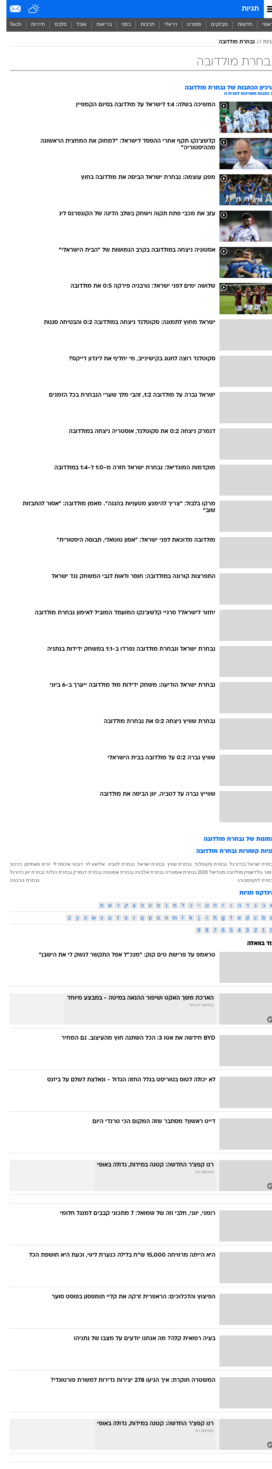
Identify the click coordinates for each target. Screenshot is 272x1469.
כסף (119, 24)
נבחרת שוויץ (173, 864)
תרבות (141, 24)
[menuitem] (238, 25)
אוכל (75, 24)
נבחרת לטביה (114, 864)
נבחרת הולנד (52, 872)
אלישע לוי (89, 864)
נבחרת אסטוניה (111, 872)
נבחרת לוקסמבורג (250, 880)
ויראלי (164, 24)
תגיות (243, 8)
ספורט (188, 24)
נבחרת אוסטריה (174, 872)
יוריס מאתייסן (31, 864)
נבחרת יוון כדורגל (20, 872)
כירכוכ (9, 864)
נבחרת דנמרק (80, 872)
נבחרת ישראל (144, 864)
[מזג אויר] (28, 9)
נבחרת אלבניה (142, 872)
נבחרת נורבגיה (18, 880)
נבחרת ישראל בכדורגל (246, 864)
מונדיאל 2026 (205, 872)
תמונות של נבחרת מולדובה (233, 839)
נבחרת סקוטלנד (204, 864)
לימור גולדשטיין (253, 872)
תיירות (31, 24)
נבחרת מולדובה (230, 42)
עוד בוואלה (255, 943)
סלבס (54, 24)
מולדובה (228, 872)
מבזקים (213, 24)
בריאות (97, 24)
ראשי (261, 24)
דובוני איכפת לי (62, 864)
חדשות (238, 24)
